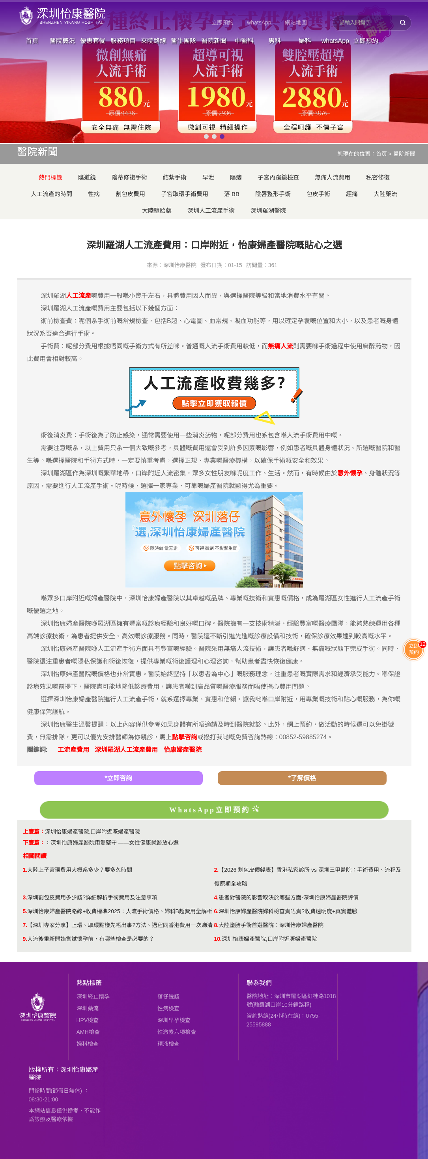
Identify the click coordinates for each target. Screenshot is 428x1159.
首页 (381, 154)
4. (216, 897)
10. (218, 939)
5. (25, 911)
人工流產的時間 (51, 194)
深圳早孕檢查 (174, 1020)
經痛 (352, 194)
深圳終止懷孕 (93, 996)
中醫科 (244, 40)
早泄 (208, 177)
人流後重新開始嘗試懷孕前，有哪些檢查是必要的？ (90, 939)
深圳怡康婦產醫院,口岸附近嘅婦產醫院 (92, 831)
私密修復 (378, 177)
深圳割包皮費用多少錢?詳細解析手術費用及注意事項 (92, 897)
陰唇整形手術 (273, 194)
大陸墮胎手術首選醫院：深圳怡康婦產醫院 (271, 925)
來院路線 (153, 40)
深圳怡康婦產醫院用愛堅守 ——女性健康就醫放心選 (114, 842)
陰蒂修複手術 (129, 177)
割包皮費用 (130, 194)
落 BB (231, 194)
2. (216, 870)
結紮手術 (175, 177)
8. (216, 925)
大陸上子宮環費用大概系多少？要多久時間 (79, 870)
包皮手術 (318, 194)
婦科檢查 (88, 1044)
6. (216, 911)
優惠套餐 (92, 40)
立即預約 (222, 22)
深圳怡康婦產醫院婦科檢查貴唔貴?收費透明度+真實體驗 (288, 911)
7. (25, 925)
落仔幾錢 (168, 996)
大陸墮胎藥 (157, 210)
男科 (274, 40)
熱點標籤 (89, 983)
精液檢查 (168, 1044)
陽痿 (236, 177)
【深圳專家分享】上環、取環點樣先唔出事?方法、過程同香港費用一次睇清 (120, 925)
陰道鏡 (87, 177)
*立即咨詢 (118, 778)
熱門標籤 (50, 177)
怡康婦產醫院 (183, 749)
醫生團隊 (183, 40)
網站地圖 (296, 22)
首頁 (32, 40)
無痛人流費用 (332, 177)
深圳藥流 (88, 1008)
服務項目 (123, 40)
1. (25, 870)
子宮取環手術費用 (184, 194)
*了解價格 (302, 778)
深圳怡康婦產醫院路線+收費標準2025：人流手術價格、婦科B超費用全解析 (119, 911)
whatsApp (259, 22)
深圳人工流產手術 (211, 210)
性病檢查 (168, 1008)
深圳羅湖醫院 (268, 210)
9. (25, 939)
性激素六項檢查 (176, 1032)
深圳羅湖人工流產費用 (126, 749)
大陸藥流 (385, 194)
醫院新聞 (213, 40)
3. (25, 897)
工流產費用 (73, 749)
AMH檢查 (88, 1032)
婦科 (305, 40)
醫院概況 (62, 40)
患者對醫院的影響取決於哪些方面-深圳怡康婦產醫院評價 (289, 897)
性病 (94, 194)
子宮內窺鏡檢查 (278, 177)
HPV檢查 (88, 1020)
